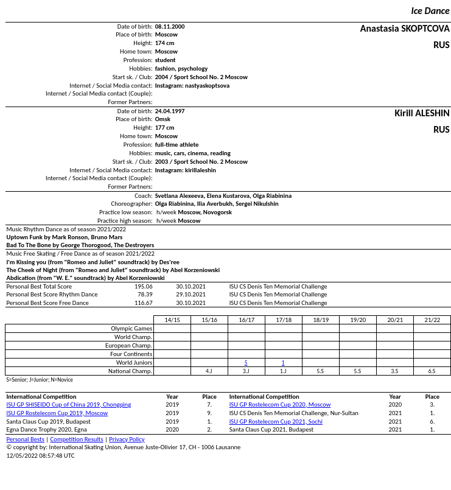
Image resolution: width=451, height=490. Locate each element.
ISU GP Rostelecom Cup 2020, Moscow (280, 404)
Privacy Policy (126, 439)
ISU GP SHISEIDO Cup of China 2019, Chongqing (69, 404)
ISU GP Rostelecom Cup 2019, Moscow (57, 413)
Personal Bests (25, 439)
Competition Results (77, 439)
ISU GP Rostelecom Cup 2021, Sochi (276, 421)
